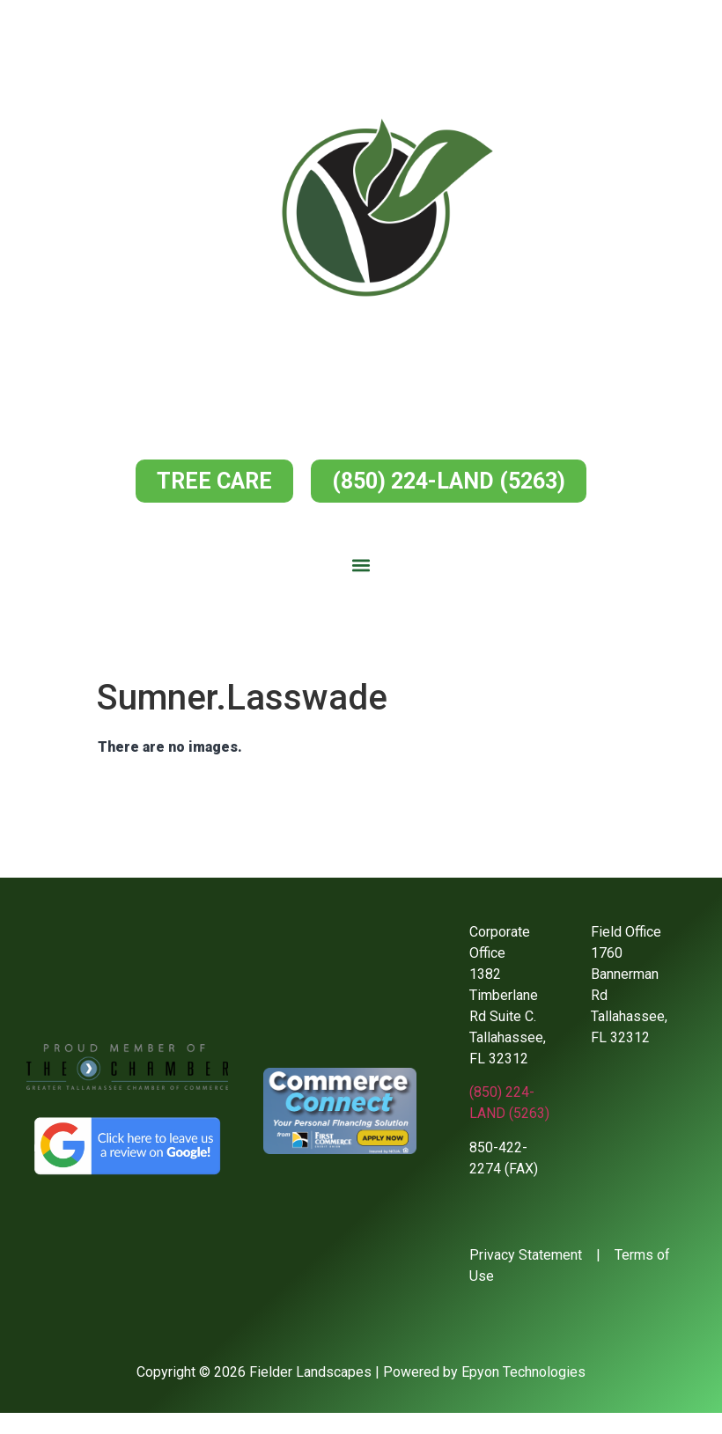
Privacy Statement (525, 1254)
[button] (361, 565)
